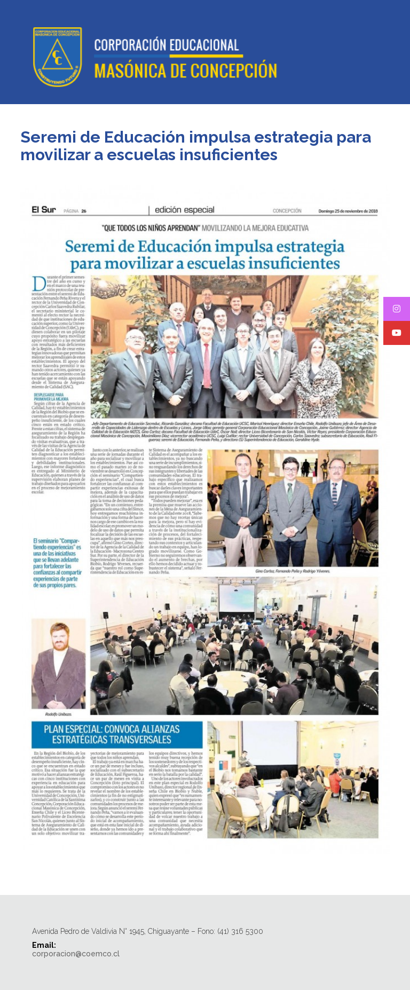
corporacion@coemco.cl (76, 953)
